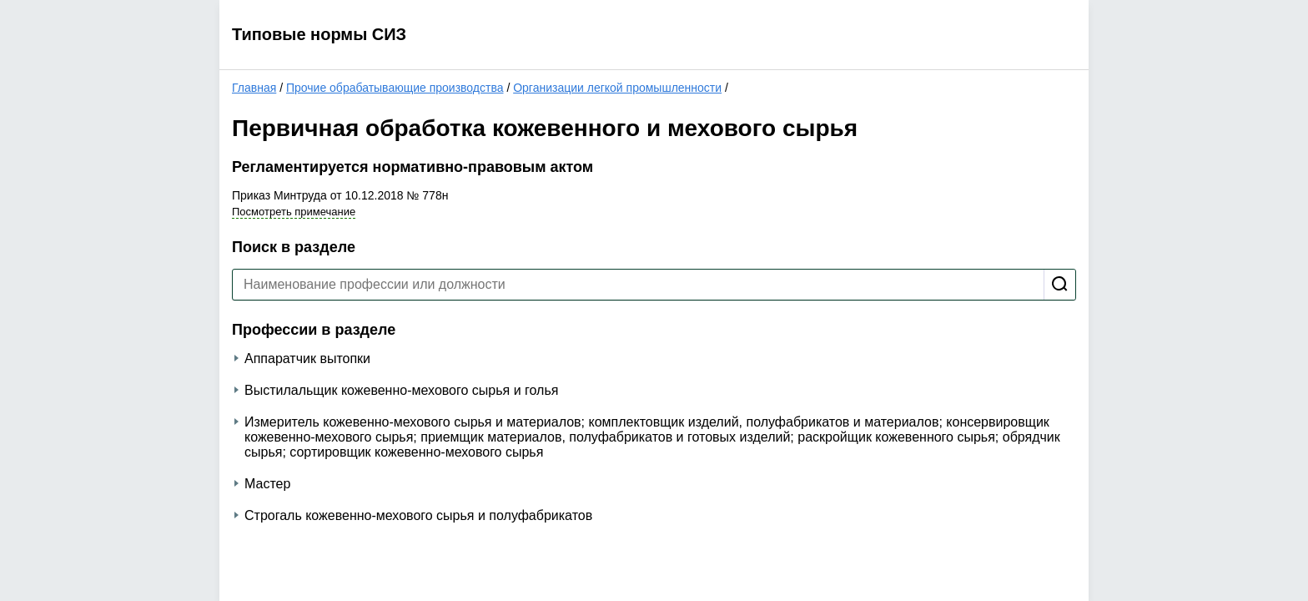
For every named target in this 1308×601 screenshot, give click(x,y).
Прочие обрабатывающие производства (395, 87)
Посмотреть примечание (293, 211)
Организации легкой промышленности (617, 87)
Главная (254, 87)
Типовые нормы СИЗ (319, 34)
